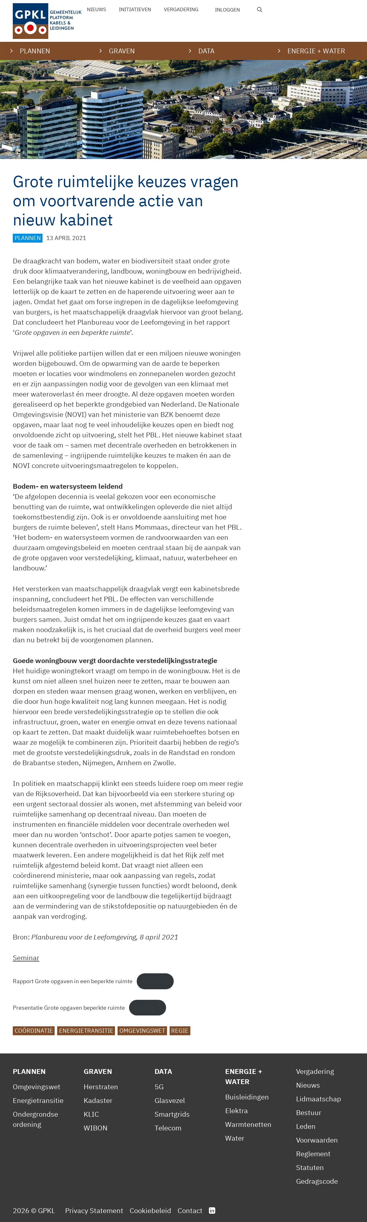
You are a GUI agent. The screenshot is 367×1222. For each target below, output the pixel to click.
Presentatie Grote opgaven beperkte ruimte (69, 1007)
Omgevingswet (142, 1030)
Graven (98, 1071)
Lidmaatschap (318, 1098)
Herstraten (101, 1086)
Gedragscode (317, 1181)
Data (163, 1071)
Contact (190, 1210)
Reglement (313, 1153)
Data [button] (206, 50)
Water (234, 1138)
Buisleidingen (247, 1096)
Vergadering (181, 9)
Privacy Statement (94, 1210)
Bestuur (308, 1112)
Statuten (310, 1167)
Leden (306, 1126)
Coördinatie (34, 1030)
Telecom (168, 1127)
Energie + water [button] (316, 50)
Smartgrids (172, 1114)
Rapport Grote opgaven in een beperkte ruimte (73, 981)
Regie (179, 1030)
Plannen (28, 238)
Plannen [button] (35, 50)
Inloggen (227, 9)
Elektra (236, 1110)
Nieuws (96, 9)
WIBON (96, 1127)
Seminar (26, 957)
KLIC (91, 1114)
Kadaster (98, 1100)
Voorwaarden (317, 1139)
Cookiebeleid (150, 1210)
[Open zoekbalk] (260, 9)
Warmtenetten (248, 1124)
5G (159, 1086)
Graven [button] (122, 50)
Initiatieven (135, 9)
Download (155, 981)
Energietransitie (86, 1030)
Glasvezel (170, 1100)
